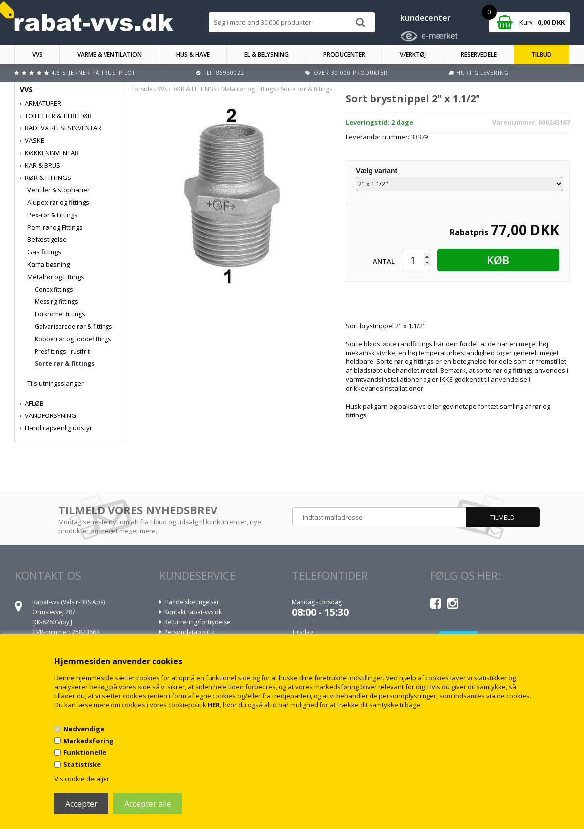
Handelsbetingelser (191, 602)
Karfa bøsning (48, 264)
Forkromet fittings (60, 314)
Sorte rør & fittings (65, 363)
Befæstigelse (47, 239)
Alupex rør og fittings (58, 202)
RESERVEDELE (479, 54)
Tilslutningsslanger (55, 383)
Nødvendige (83, 728)
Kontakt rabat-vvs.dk (193, 612)
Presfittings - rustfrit (62, 351)
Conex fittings (54, 289)
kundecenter (425, 17)
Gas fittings (44, 251)
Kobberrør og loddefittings (73, 339)
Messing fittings (56, 301)
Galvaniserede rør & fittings (73, 326)
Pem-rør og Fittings (55, 227)
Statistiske (82, 764)
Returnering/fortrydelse (197, 622)
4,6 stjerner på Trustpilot (93, 72)
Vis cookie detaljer (81, 778)
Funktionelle (84, 752)
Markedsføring (88, 740)
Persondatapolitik (189, 632)
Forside (142, 89)
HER (214, 704)
